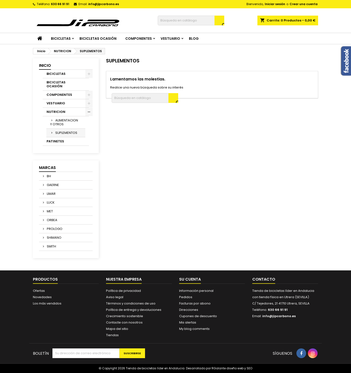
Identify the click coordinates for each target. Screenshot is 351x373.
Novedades (42, 297)
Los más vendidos (47, 303)
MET (49, 211)
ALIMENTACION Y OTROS (64, 122)
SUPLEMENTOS (66, 132)
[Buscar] (191, 20)
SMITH (51, 246)
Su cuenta (190, 279)
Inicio (45, 65)
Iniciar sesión (275, 4)
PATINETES (55, 141)
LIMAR (51, 193)
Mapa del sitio (117, 328)
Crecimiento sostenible (124, 316)
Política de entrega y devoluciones (133, 309)
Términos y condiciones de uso (131, 303)
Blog (194, 38)
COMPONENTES (138, 38)
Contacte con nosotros (124, 322)
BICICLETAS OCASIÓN (98, 38)
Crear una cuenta (304, 4)
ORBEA (51, 220)
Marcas (47, 167)
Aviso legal (114, 297)
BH (48, 176)
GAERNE (52, 185)
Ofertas (39, 290)
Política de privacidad (123, 290)
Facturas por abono (195, 303)
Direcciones (188, 309)
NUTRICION (56, 111)
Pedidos (185, 297)
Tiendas (112, 335)
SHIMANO (53, 237)
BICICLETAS (61, 38)
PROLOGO (54, 228)
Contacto (263, 279)
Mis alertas (187, 322)
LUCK (50, 202)
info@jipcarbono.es (103, 4)
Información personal (196, 290)
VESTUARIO (170, 38)
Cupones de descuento (198, 316)
